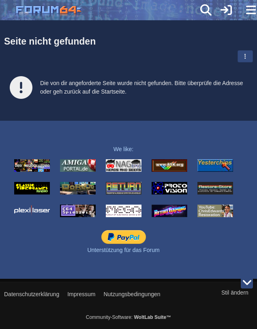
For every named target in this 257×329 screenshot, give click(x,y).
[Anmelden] (226, 10)
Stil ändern (234, 292)
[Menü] (246, 10)
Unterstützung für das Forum (123, 250)
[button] (245, 56)
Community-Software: (128, 317)
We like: (124, 149)
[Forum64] (109, 11)
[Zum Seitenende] (247, 282)
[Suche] (206, 10)
